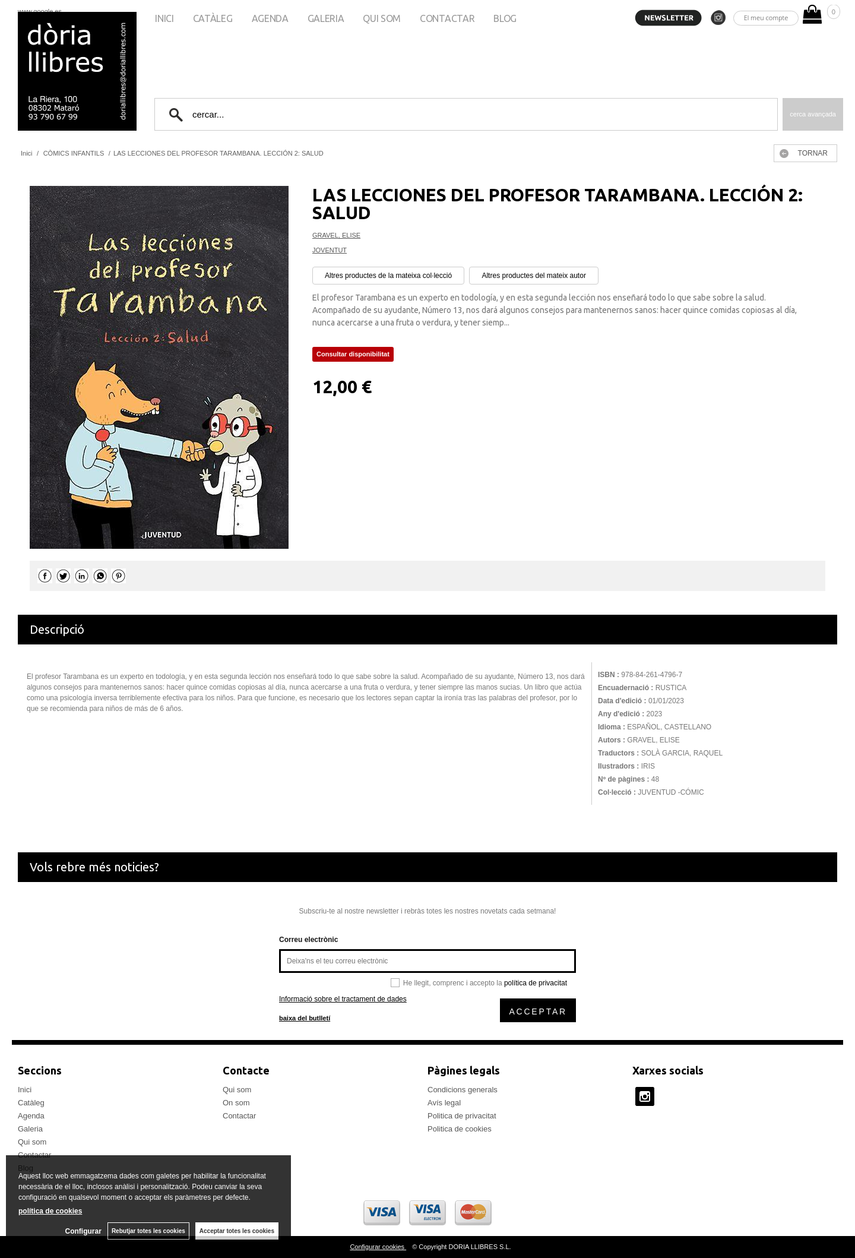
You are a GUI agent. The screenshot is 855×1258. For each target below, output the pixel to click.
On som (236, 1102)
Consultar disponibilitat (353, 354)
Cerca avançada (813, 114)
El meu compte (766, 17)
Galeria (326, 18)
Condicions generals (463, 1089)
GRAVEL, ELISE (336, 235)
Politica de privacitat (462, 1115)
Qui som (382, 18)
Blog (505, 18)
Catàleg (213, 18)
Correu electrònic (308, 939)
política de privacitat (535, 983)
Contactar (447, 18)
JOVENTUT (329, 250)
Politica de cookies (460, 1128)
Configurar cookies (378, 1246)
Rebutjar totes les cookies (148, 1231)
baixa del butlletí (304, 1018)
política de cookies (50, 1211)
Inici (164, 18)
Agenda (270, 18)
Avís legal (444, 1102)
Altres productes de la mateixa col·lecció (388, 275)
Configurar (83, 1231)
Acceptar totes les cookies (237, 1231)
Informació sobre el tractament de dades (343, 999)
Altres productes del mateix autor (533, 275)
